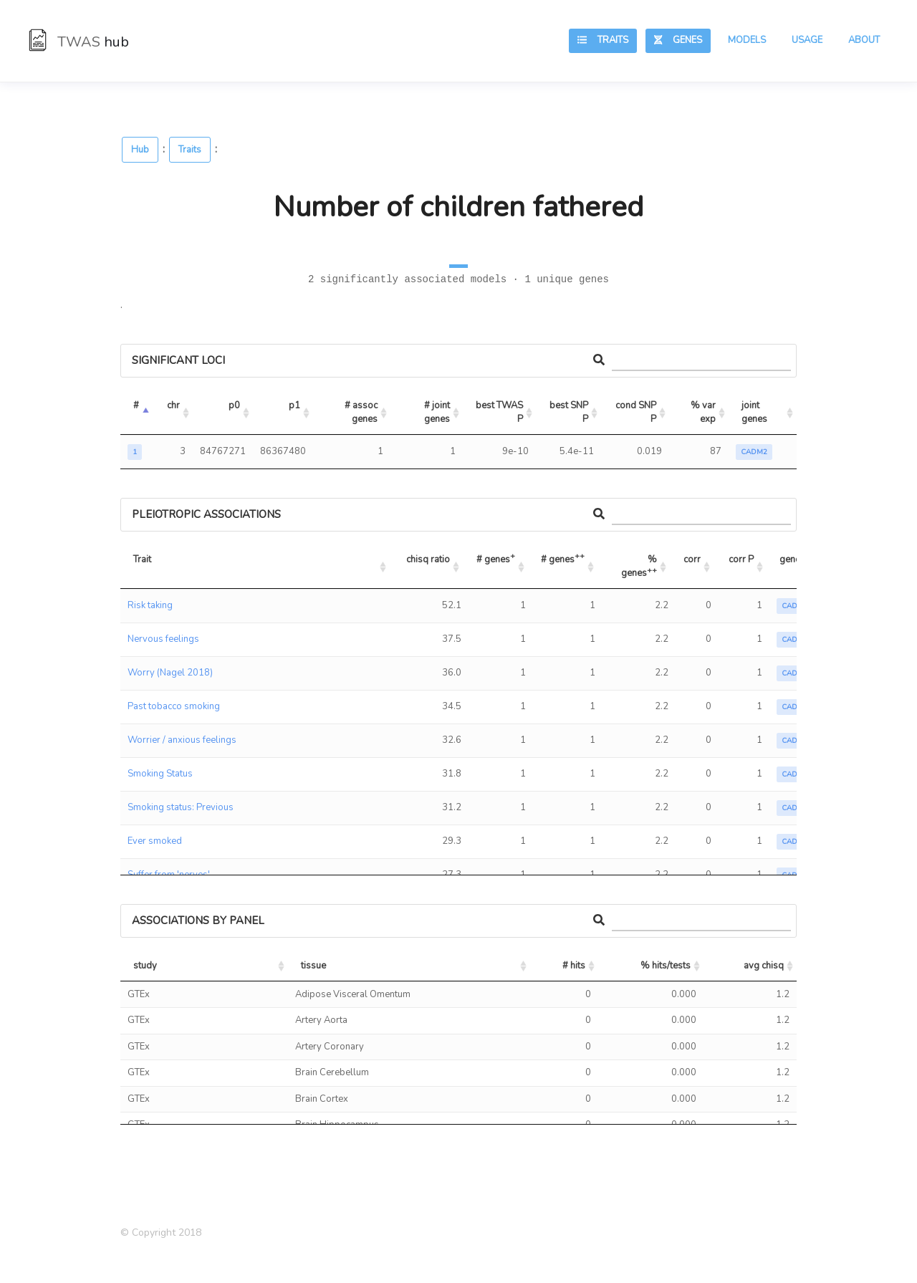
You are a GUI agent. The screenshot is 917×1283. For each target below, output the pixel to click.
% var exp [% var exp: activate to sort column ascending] (704, 412)
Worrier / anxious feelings (182, 740)
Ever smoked (155, 841)
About (864, 40)
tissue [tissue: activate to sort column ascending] (313, 965)
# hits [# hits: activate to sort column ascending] (573, 965)
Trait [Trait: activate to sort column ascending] (142, 559)
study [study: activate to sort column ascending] (145, 965)
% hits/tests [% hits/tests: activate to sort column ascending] (665, 965)
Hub (140, 149)
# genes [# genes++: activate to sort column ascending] (563, 557)
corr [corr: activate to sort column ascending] (692, 559)
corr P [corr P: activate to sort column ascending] (741, 559)
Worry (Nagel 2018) (170, 672)
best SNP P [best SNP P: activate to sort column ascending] (569, 412)
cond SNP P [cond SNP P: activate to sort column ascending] (636, 412)
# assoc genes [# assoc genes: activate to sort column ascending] (362, 412)
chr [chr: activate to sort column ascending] (173, 405)
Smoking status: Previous (181, 807)
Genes (678, 40)
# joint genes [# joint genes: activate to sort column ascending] (438, 412)
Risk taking (150, 605)
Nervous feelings (163, 639)
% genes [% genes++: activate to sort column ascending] (640, 566)
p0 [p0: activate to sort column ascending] (234, 405)
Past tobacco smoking (174, 706)
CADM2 (754, 452)
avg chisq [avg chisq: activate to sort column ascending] (764, 965)
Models (747, 40)
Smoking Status (160, 773)
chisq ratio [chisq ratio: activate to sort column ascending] (428, 559)
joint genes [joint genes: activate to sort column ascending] (754, 412)
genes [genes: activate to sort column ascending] (792, 559)
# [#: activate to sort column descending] (136, 405)
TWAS (79, 42)
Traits (602, 40)
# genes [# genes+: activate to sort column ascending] (495, 557)
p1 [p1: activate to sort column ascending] (294, 405)
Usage (807, 40)
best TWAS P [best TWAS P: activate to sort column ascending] (500, 412)
